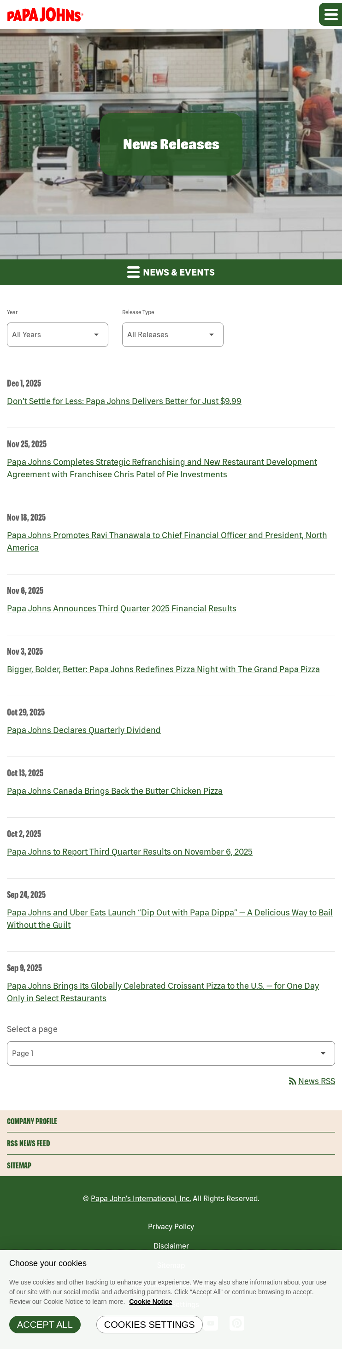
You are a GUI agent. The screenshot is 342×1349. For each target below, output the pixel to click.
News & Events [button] (171, 271)
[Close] (333, 1261)
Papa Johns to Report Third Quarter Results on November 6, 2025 (130, 851)
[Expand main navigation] (330, 14)
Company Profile (32, 1121)
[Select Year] (57, 335)
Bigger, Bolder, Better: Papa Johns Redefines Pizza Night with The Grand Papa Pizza (163, 669)
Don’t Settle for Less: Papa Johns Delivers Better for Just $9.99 (124, 401)
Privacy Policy (171, 1226)
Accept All (45, 1327)
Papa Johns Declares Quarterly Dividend (84, 730)
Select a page (32, 1029)
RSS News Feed (28, 1143)
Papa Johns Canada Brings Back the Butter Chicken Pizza (115, 791)
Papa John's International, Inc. (141, 1198)
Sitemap (19, 1165)
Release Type (138, 312)
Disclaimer (171, 1245)
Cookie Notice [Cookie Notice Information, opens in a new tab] (150, 1304)
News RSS (311, 1081)
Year (12, 312)
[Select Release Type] (173, 335)
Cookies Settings (149, 1327)
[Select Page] (171, 1053)
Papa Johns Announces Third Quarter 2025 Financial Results (121, 608)
